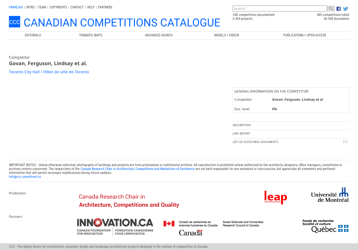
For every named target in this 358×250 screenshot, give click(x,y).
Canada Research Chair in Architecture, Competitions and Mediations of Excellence (138, 169)
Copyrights (58, 7)
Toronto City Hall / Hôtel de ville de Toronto (49, 71)
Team (42, 7)
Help (91, 7)
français (16, 7)
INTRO (30, 7)
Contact (77, 7)
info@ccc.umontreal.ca (25, 177)
